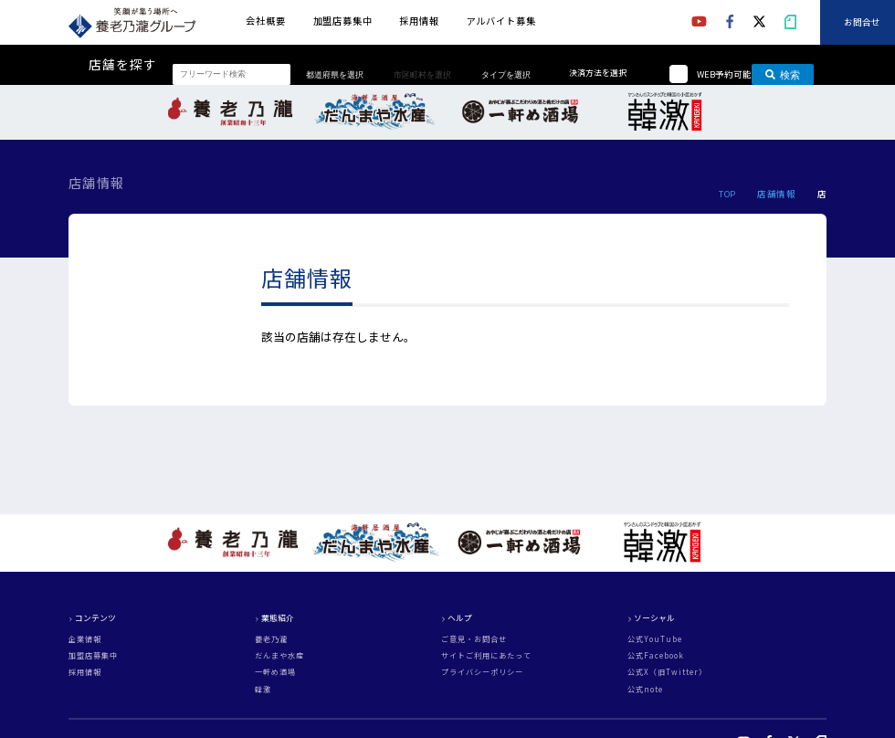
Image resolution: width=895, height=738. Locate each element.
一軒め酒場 (275, 672)
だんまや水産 (279, 655)
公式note (645, 689)
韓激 (263, 689)
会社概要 (265, 20)
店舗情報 (776, 193)
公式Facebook (655, 655)
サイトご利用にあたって (486, 655)
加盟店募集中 (343, 20)
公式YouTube (654, 639)
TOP (727, 193)
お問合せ (862, 22)
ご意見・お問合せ (474, 639)
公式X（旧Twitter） (667, 672)
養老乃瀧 (271, 639)
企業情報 (84, 639)
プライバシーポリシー (482, 672)
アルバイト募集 (501, 20)
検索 (782, 74)
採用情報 (418, 20)
